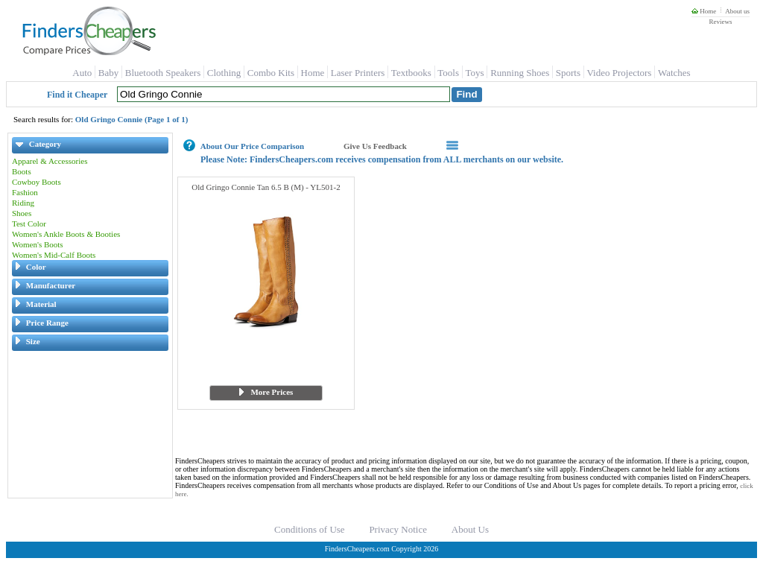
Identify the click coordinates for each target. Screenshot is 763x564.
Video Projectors (618, 72)
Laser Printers (358, 72)
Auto (82, 72)
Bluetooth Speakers (162, 72)
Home (703, 11)
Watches (674, 72)
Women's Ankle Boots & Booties (66, 233)
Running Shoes (519, 72)
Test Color (29, 223)
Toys (475, 72)
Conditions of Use (309, 529)
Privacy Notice (398, 529)
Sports (568, 72)
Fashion (25, 192)
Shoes (21, 213)
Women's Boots (37, 244)
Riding (23, 202)
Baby (108, 72)
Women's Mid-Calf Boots (53, 254)
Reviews (720, 21)
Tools (448, 72)
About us (737, 11)
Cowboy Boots (36, 181)
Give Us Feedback (375, 146)
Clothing (224, 72)
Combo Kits (270, 72)
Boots (21, 171)
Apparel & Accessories (49, 160)
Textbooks (411, 72)
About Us (470, 529)
